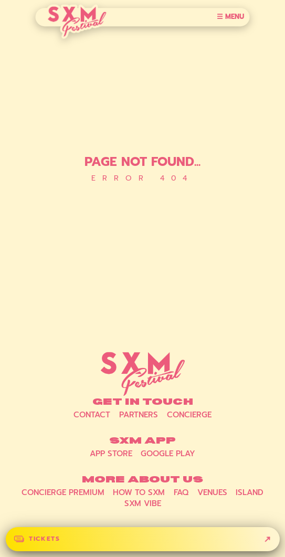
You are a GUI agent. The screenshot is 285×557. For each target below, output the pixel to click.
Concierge (189, 414)
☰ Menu (230, 17)
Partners (138, 414)
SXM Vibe (142, 503)
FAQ (181, 492)
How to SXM (139, 492)
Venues (212, 492)
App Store (111, 453)
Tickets (44, 538)
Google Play (168, 453)
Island (249, 492)
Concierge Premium (63, 492)
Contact (91, 414)
